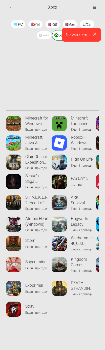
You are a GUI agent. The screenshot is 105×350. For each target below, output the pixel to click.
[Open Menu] (94, 7)
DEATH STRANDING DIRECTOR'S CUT (82, 285)
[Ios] (53, 24)
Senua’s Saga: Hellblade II (35, 178)
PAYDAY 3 (80, 178)
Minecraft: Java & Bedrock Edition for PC (34, 140)
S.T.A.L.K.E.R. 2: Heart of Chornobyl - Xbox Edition (37, 200)
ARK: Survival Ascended (79, 200)
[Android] (87, 24)
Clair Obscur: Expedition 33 (36, 159)
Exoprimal (34, 285)
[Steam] (44, 35)
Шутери (76, 185)
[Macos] (70, 24)
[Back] (10, 7)
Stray (29, 306)
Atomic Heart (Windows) (37, 221)
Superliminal (36, 261)
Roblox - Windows (79, 140)
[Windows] (18, 24)
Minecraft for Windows (36, 121)
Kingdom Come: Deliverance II (81, 262)
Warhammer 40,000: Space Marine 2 (82, 241)
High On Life (82, 159)
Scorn (30, 240)
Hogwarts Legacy (79, 221)
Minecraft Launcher (79, 121)
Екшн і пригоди (36, 129)
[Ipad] (35, 24)
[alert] (81, 35)
